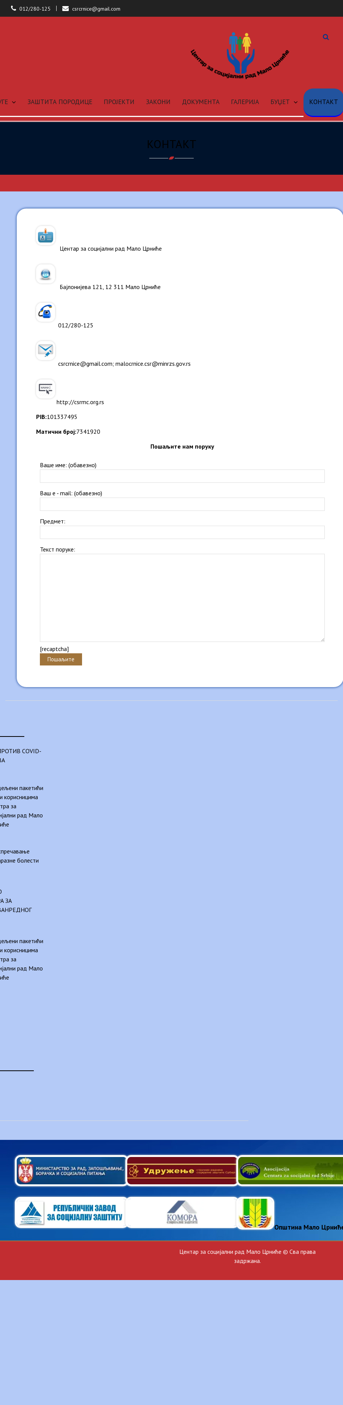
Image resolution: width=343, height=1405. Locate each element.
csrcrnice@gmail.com (96, 8)
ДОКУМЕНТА (201, 102)
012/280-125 (35, 8)
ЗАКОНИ (158, 102)
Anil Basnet (312, 1270)
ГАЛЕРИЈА (245, 102)
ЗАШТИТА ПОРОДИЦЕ (59, 102)
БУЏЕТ (280, 102)
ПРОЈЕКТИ (119, 102)
